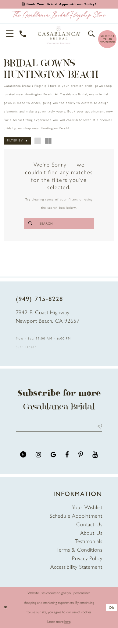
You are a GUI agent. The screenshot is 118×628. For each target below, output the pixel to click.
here (67, 621)
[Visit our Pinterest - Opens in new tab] (80, 455)
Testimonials (88, 541)
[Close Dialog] (5, 607)
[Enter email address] (59, 427)
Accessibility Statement (76, 567)
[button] (10, 34)
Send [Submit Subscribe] (98, 427)
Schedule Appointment (76, 515)
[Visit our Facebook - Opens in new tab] (67, 455)
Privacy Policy (87, 558)
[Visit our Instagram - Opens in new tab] (38, 455)
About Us (91, 533)
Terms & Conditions (79, 549)
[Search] (59, 223)
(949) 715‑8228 (39, 299)
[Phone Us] (23, 34)
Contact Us (89, 524)
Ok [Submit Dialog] (111, 607)
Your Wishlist (87, 507)
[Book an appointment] (59, 4)
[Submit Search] (30, 223)
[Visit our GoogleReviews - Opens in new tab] (53, 455)
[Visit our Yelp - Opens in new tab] (23, 455)
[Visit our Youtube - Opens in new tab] (95, 455)
